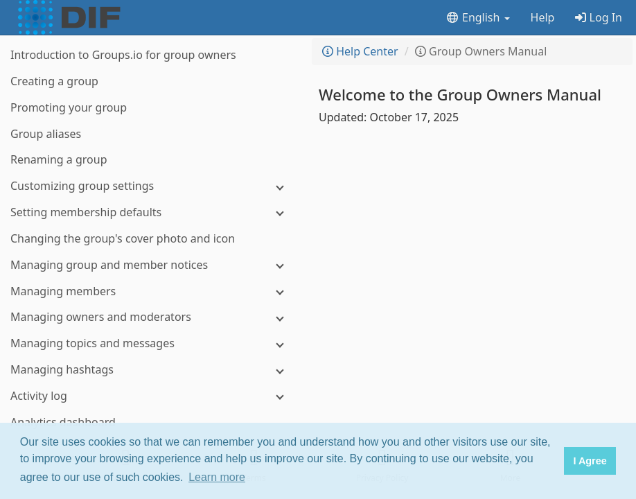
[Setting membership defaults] (152, 212)
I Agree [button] (589, 460)
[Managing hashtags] (152, 369)
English (477, 17)
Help (543, 17)
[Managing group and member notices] (152, 265)
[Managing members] (152, 291)
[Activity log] (152, 396)
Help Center (360, 51)
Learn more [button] (216, 477)
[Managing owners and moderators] (152, 317)
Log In (598, 17)
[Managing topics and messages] (152, 343)
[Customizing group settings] (152, 186)
